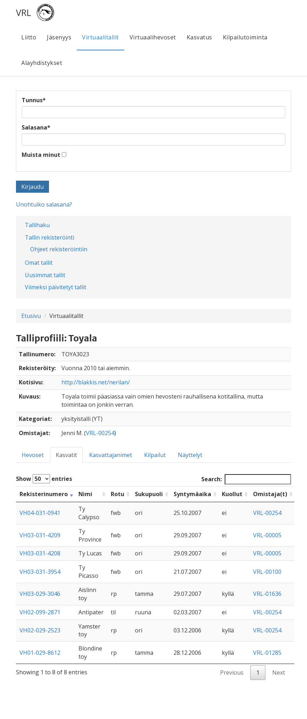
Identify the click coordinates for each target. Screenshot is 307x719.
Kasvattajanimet (110, 455)
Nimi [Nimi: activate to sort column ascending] (85, 494)
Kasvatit (66, 455)
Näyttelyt (190, 455)
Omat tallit (39, 263)
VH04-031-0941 (40, 513)
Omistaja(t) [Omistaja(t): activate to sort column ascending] (270, 494)
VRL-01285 (267, 653)
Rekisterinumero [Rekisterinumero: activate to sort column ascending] (44, 494)
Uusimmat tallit (45, 275)
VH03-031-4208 (40, 553)
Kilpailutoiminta (245, 37)
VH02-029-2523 (40, 630)
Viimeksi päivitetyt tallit (55, 287)
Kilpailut (155, 455)
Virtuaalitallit (100, 37)
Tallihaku (37, 225)
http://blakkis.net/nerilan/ (95, 382)
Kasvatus (199, 37)
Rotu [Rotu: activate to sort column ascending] (117, 494)
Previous (231, 672)
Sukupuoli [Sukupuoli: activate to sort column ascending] (149, 494)
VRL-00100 (267, 572)
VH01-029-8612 (40, 653)
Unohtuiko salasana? (44, 204)
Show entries (44, 478)
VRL (23, 12)
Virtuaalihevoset (153, 37)
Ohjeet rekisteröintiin (58, 249)
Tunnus (34, 100)
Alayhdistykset (41, 63)
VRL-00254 (100, 433)
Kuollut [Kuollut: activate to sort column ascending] (232, 494)
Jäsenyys (59, 37)
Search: (246, 479)
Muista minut (41, 155)
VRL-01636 (267, 594)
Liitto (28, 37)
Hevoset (33, 455)
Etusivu (31, 316)
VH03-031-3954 (40, 572)
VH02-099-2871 (40, 612)
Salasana (36, 127)
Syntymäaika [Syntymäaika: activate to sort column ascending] (192, 494)
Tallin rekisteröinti (49, 237)
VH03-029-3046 (40, 594)
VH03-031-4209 (40, 535)
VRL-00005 (267, 535)
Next (278, 672)
